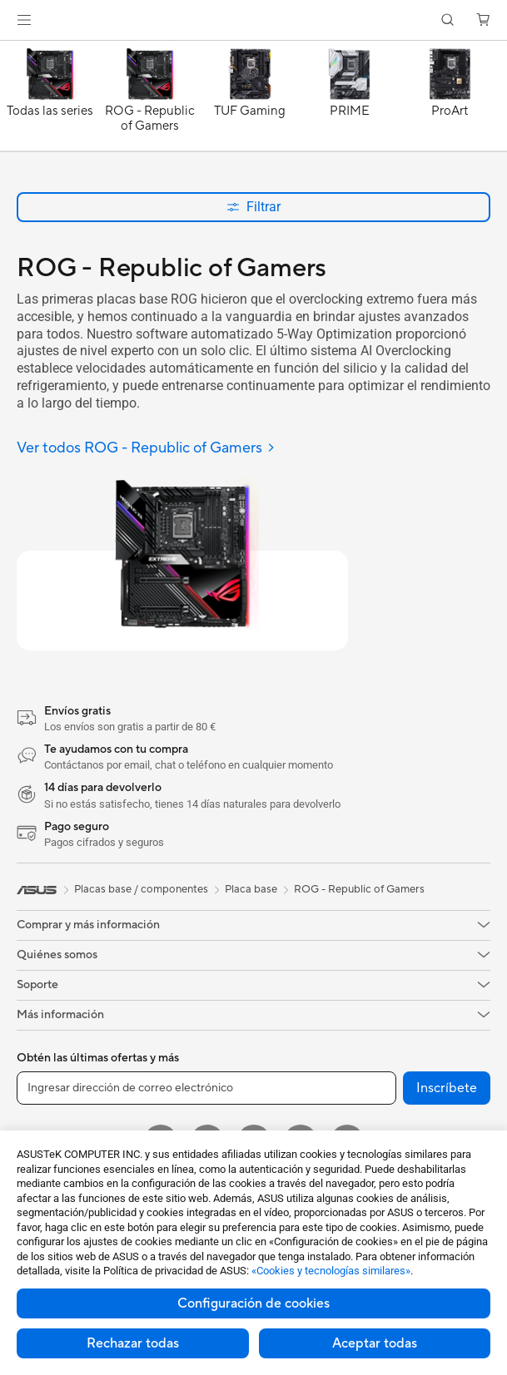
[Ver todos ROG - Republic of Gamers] (146, 448)
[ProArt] (450, 99)
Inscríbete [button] (446, 1088)
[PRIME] (350, 99)
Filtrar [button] (253, 207)
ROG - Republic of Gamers (359, 889)
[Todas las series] (50, 99)
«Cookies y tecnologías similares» (330, 1270)
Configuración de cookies (253, 1303)
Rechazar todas (133, 1343)
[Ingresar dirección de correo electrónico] (206, 1088)
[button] (24, 19)
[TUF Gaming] (250, 99)
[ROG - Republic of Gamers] (150, 99)
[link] (253, 20)
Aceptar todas (374, 1343)
